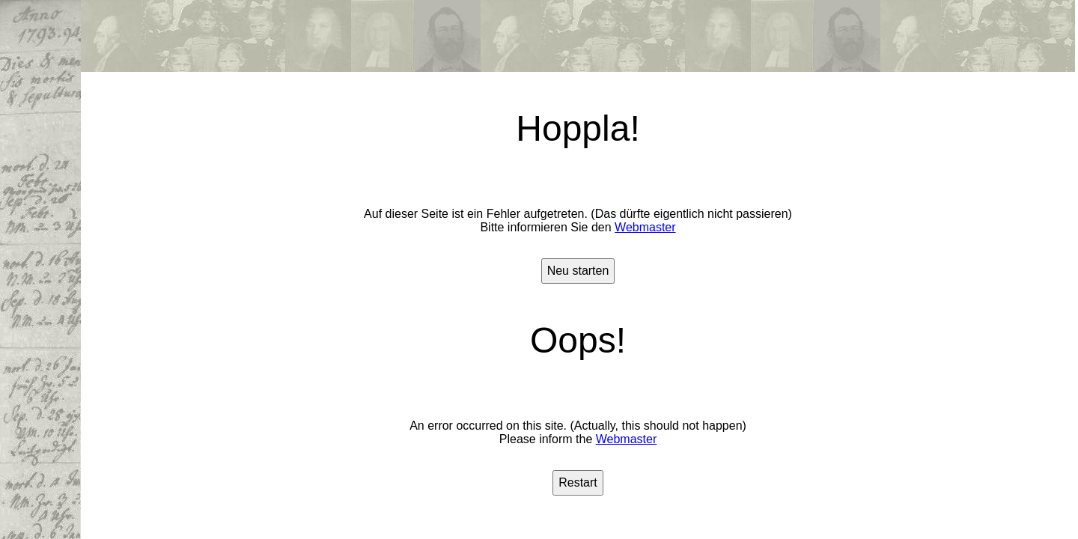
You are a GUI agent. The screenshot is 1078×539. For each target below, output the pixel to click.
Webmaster (645, 227)
